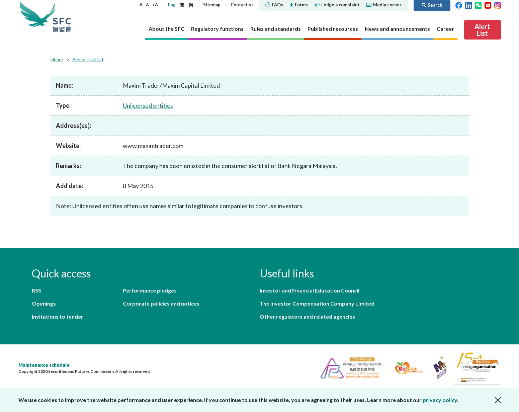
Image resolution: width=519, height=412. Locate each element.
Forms (299, 4)
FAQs (274, 4)
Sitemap (212, 4)
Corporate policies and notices (161, 303)
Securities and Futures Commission (61, 16)
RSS (36, 290)
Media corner (384, 4)
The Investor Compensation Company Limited (317, 303)
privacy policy (440, 400)
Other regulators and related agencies (307, 316)
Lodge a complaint (337, 4)
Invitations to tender (57, 316)
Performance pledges (150, 290)
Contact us (242, 4)
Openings (44, 303)
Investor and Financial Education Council (309, 290)
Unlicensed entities (148, 105)
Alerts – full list (88, 59)
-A (140, 4)
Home (57, 59)
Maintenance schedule (44, 365)
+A (155, 4)
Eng (172, 4)
